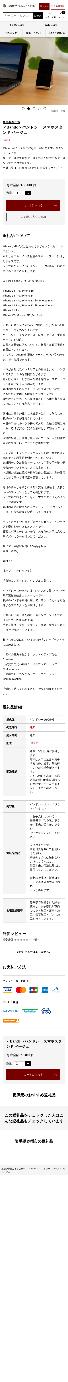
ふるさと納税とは (56, 33)
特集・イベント (34, 33)
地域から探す (51, 25)
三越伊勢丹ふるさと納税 (13, 1169)
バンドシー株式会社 (42, 719)
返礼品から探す (17, 25)
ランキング (11, 33)
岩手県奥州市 (11, 122)
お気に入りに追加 (33, 217)
